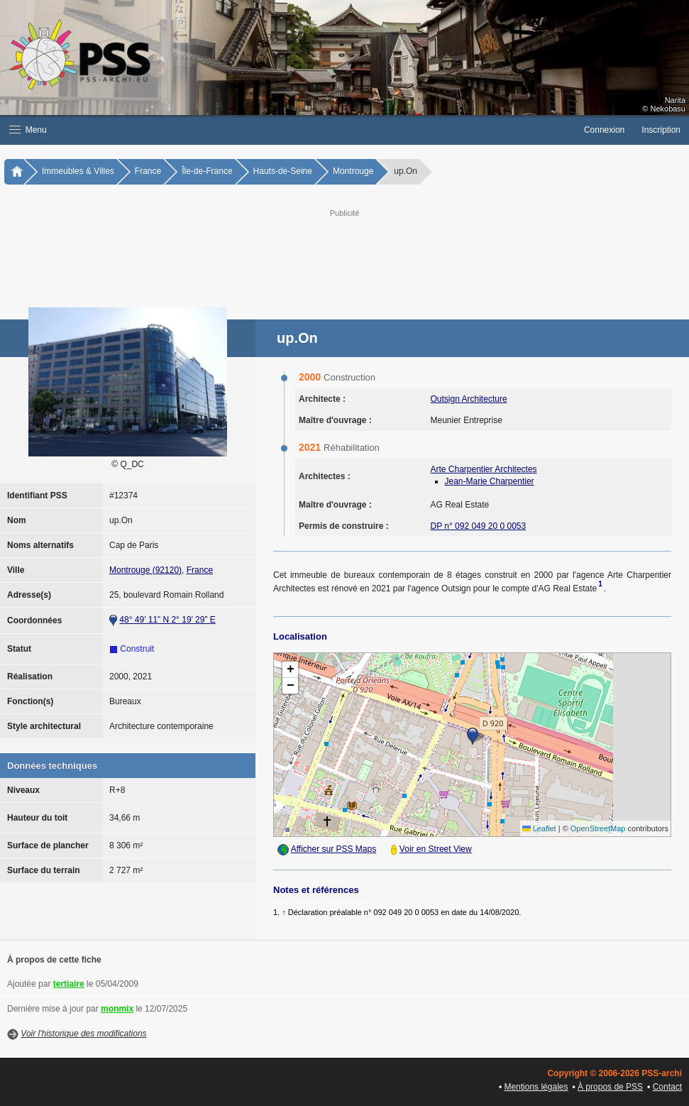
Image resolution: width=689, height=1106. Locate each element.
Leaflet (539, 828)
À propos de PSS (610, 1087)
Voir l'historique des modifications (83, 1034)
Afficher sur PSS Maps (334, 849)
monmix (117, 1009)
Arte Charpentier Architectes (484, 469)
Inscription (660, 130)
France (148, 171)
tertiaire (68, 984)
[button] (287, 130)
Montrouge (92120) (145, 570)
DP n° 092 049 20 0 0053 (479, 526)
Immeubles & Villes (78, 171)
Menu (28, 130)
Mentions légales (536, 1087)
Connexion (604, 130)
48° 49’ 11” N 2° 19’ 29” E (167, 620)
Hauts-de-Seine (282, 171)
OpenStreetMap (598, 828)
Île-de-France (207, 171)
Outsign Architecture (469, 399)
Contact (667, 1087)
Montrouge (353, 171)
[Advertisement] (357, 252)
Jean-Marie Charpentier (489, 481)
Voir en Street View (435, 849)
